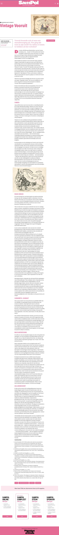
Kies (7, 516)
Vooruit (32, 482)
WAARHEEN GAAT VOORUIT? (7, 22)
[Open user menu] (57, 3)
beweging (38, 482)
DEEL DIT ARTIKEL (50, 40)
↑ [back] (16, 447)
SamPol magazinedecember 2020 (4, 45)
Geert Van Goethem (5, 41)
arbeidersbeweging (23, 482)
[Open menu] (1, 3)
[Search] (55, 3)
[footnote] (30, 52)
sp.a (16, 482)
